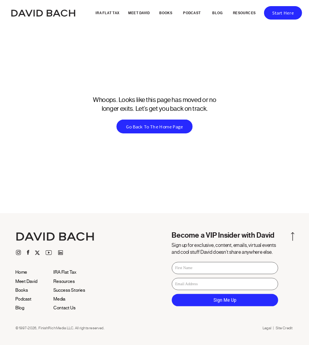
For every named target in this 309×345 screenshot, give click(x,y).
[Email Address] (225, 284)
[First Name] (225, 268)
